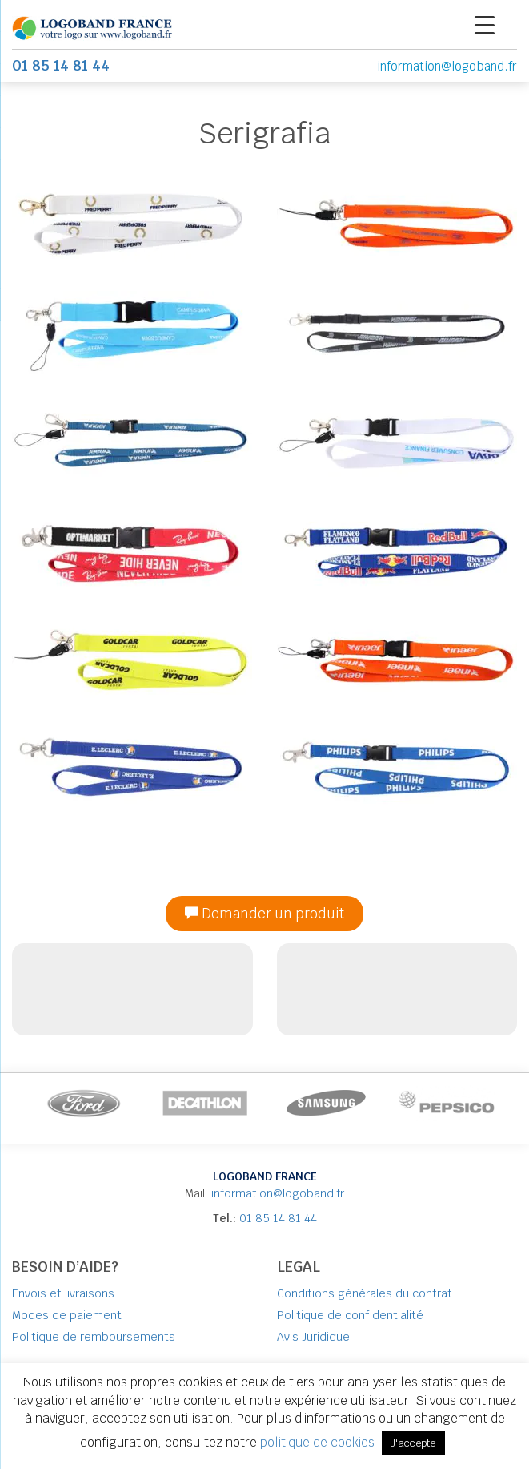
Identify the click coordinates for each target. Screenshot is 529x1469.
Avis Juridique (313, 1337)
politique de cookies (319, 1442)
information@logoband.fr (447, 66)
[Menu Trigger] (485, 24)
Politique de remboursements (93, 1337)
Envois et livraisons (63, 1293)
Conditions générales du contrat (364, 1293)
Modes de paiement (67, 1315)
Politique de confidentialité (350, 1315)
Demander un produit (264, 913)
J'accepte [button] (413, 1443)
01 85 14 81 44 (278, 1218)
